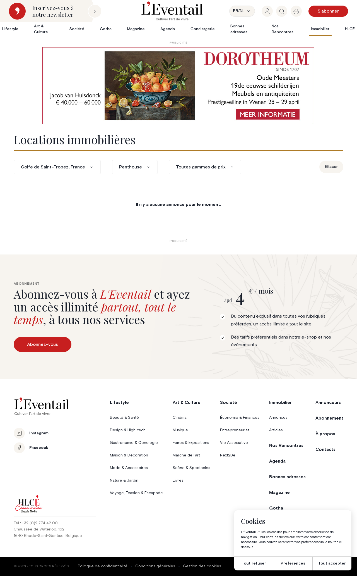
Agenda (167, 29)
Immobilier (320, 29)
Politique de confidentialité (102, 566)
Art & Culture (41, 29)
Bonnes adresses (238, 29)
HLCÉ (350, 29)
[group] (267, 11)
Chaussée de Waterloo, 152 (39, 529)
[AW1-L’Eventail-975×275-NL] (178, 85)
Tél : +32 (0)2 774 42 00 (36, 523)
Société (76, 29)
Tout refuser (254, 563)
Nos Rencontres (282, 29)
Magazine (136, 29)
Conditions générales (155, 566)
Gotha (106, 29)
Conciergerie (202, 29)
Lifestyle (10, 29)
